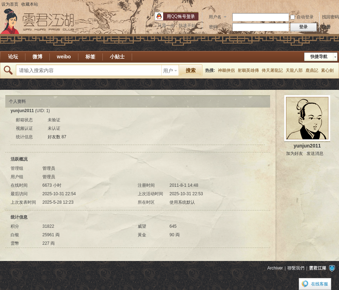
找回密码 (330, 16)
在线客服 (319, 284)
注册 (326, 26)
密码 (213, 26)
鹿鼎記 (311, 70)
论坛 (13, 56)
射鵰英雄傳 (248, 70)
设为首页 (9, 4)
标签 (90, 56)
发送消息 (315, 153)
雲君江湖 (317, 268)
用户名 (215, 16)
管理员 (48, 168)
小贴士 (117, 56)
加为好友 (294, 153)
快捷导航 (318, 56)
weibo (64, 56)
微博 (37, 56)
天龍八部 (294, 70)
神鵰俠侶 (226, 70)
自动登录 (302, 16)
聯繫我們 (295, 268)
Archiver (275, 268)
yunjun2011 (307, 146)
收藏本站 (29, 4)
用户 (168, 71)
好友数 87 (57, 136)
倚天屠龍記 (272, 70)
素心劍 (327, 70)
